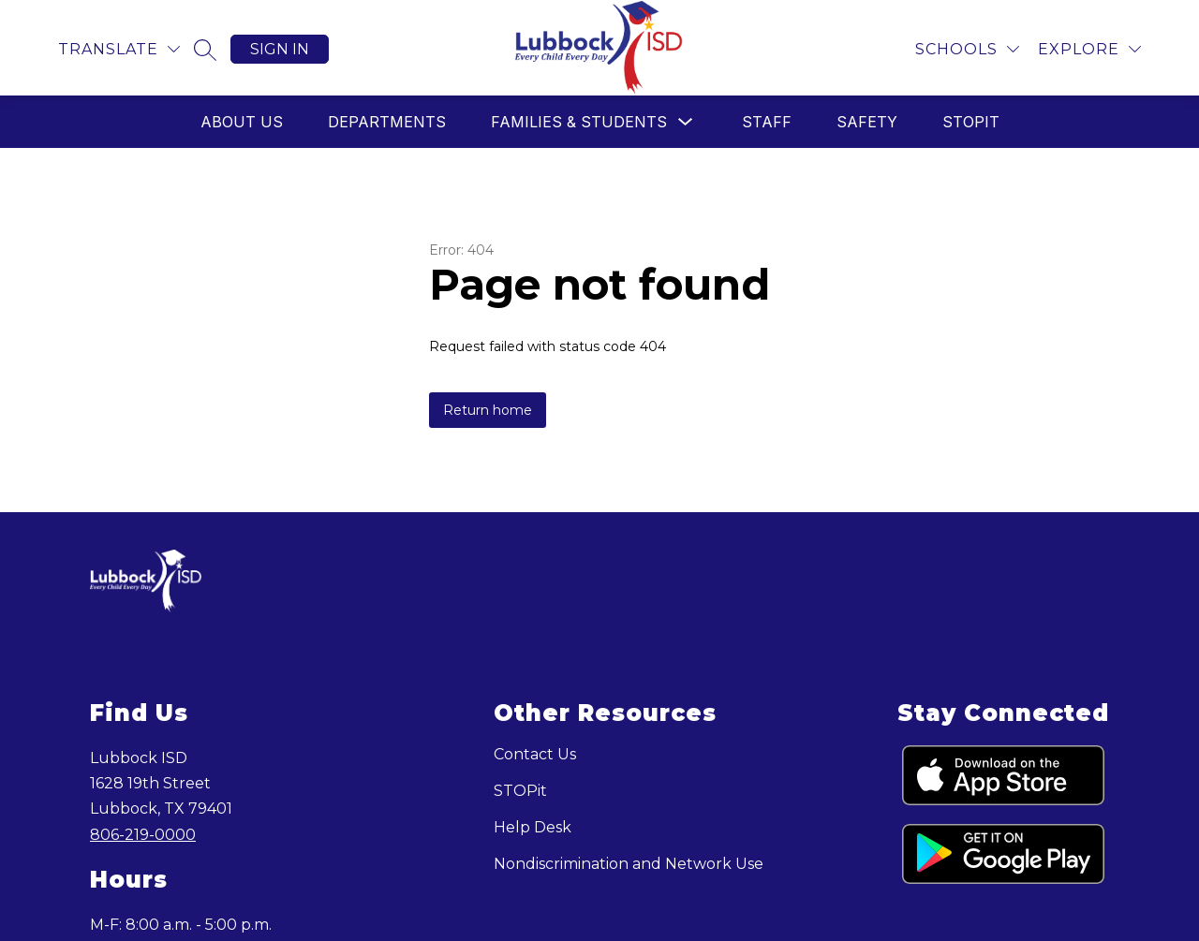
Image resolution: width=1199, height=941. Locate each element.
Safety (866, 121)
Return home (487, 410)
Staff (767, 121)
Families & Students (579, 121)
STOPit (970, 121)
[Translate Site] (119, 49)
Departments (387, 121)
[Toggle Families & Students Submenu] (685, 122)
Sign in (279, 49)
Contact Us (535, 754)
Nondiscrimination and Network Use (628, 864)
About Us (241, 121)
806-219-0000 (143, 835)
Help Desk (532, 827)
